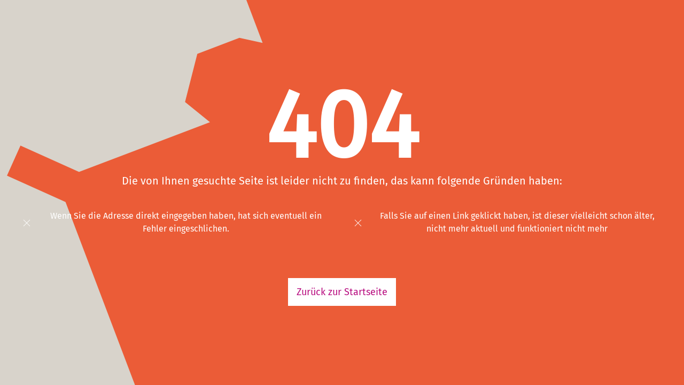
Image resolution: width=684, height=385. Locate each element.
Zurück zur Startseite (342, 292)
